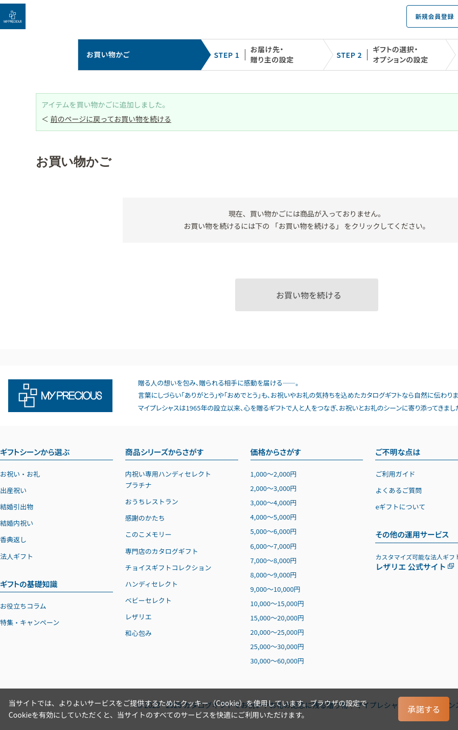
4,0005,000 (273, 517)
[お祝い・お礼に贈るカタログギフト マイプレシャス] (13, 16)
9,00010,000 (275, 589)
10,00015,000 (277, 603)
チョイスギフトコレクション (168, 567)
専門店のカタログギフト (161, 551)
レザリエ (138, 616)
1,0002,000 (273, 474)
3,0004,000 (273, 502)
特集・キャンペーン (29, 622)
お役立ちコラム (23, 606)
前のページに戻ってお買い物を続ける (111, 119)
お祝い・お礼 (20, 474)
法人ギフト (16, 556)
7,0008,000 (273, 560)
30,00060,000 (277, 660)
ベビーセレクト (148, 600)
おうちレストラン (151, 501)
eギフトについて (400, 506)
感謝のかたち (145, 518)
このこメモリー (148, 534)
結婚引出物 (16, 506)
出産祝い (13, 490)
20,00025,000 (277, 632)
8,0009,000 (273, 574)
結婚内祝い (16, 523)
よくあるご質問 (398, 490)
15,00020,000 (277, 617)
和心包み (138, 633)
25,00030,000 (277, 646)
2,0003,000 (273, 488)
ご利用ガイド (395, 474)
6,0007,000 (273, 546)
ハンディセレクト (151, 584)
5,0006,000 (273, 531)
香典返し (13, 539)
